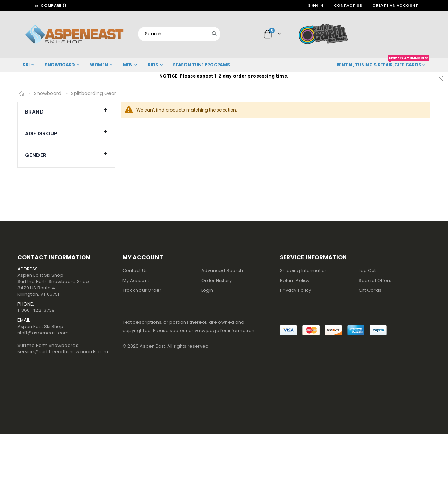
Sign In (315, 5)
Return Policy (294, 280)
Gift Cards (370, 290)
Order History (216, 280)
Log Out (367, 270)
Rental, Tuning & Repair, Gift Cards (383, 63)
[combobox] (179, 34)
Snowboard (47, 93)
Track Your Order (141, 290)
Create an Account (395, 5)
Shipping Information (304, 270)
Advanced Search (222, 270)
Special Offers (375, 280)
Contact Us (348, 5)
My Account (135, 280)
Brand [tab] (66, 110)
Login (207, 290)
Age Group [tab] (66, 132)
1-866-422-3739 (36, 310)
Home (21, 93)
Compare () (50, 5)
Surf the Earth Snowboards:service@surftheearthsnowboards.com (63, 348)
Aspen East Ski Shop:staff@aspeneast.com (43, 329)
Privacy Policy (295, 290)
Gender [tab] (66, 153)
